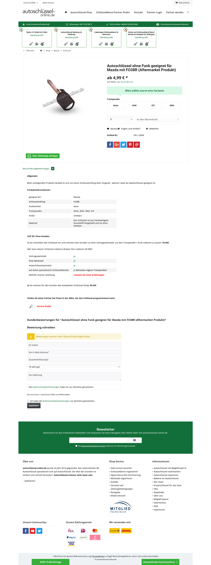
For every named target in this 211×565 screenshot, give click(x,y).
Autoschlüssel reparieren (166, 475)
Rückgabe (115, 492)
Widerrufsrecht (118, 495)
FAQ (156, 488)
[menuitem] (183, 3)
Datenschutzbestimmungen (46, 387)
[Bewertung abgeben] (74, 367)
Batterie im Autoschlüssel (166, 478)
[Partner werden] (175, 12)
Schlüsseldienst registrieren (124, 471)
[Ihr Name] (74, 345)
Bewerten (152, 128)
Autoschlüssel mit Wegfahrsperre (170, 468)
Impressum (159, 509)
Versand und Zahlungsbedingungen (122, 487)
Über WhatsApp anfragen (43, 156)
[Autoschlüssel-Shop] (81, 12)
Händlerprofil (36, 35)
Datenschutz (160, 502)
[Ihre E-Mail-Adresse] (74, 352)
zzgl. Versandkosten (125, 82)
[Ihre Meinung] (74, 376)
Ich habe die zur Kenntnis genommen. (62, 401)
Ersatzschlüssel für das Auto (167, 485)
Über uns (158, 495)
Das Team (158, 481)
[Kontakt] (138, 12)
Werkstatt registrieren (121, 478)
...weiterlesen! (29, 481)
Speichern (34, 405)
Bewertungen (45, 168)
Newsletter (159, 492)
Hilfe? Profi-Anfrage (50, 561)
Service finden (44, 306)
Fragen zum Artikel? (129, 128)
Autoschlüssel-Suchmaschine (160, 561)
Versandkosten (98, 556)
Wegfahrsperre (161, 499)
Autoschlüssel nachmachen (167, 471)
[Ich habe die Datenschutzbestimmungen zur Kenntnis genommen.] (28, 401)
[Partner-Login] (154, 12)
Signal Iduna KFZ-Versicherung (126, 475)
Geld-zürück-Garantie (121, 468)
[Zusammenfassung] (74, 359)
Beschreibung (29, 168)
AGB (156, 506)
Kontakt (114, 481)
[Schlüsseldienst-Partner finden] (113, 12)
